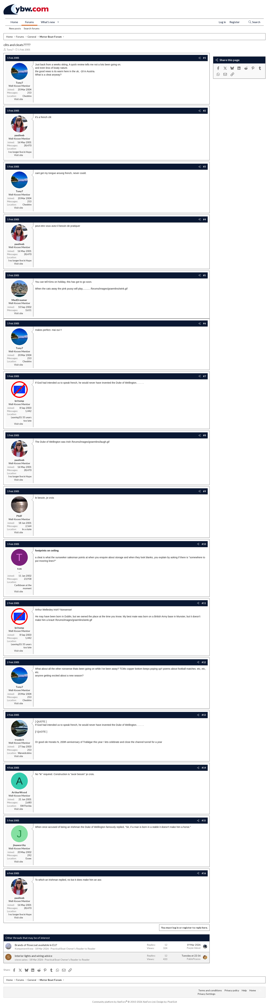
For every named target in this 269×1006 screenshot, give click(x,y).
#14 (204, 767)
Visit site (18, 99)
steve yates (21, 959)
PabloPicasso (194, 959)
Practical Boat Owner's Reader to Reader (72, 948)
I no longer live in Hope (19, 152)
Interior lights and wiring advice (33, 955)
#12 (204, 662)
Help (244, 990)
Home (14, 22)
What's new (48, 22)
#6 (204, 323)
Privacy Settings (206, 993)
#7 (204, 376)
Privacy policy (231, 990)
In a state (26, 529)
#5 (204, 275)
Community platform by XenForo (124, 1001)
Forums (29, 22)
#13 (204, 715)
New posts (15, 28)
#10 (204, 544)
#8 (204, 435)
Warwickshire (24, 753)
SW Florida (25, 805)
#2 (204, 110)
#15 (204, 820)
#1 (204, 57)
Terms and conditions (210, 990)
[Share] (199, 58)
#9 (204, 491)
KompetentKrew (24, 948)
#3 (204, 166)
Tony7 (9, 49)
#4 (204, 219)
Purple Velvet (194, 948)
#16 (204, 873)
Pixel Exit (172, 1001)
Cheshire (27, 96)
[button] (58, 22)
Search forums (31, 28)
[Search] (254, 22)
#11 (204, 603)
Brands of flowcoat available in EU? (36, 945)
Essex (28, 858)
